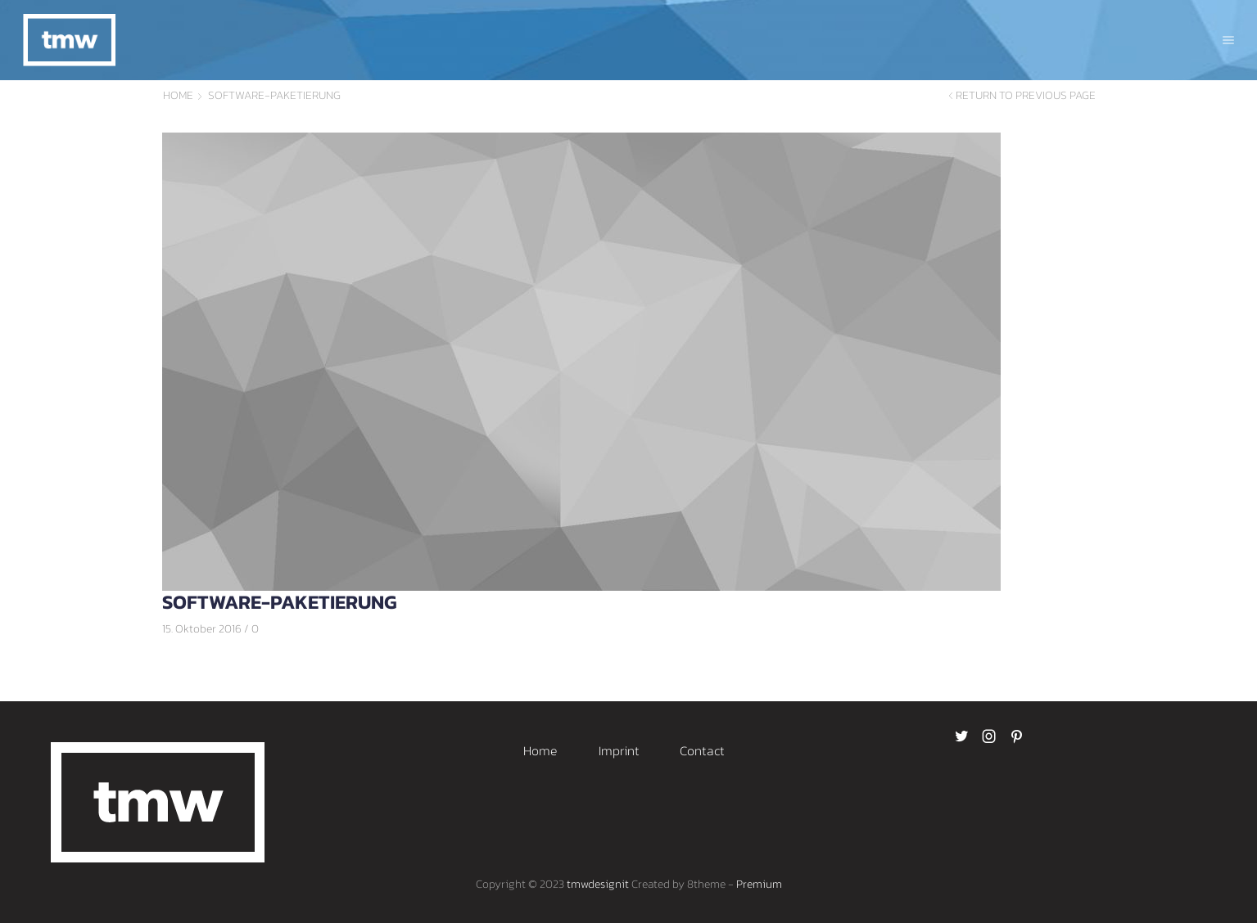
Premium (759, 884)
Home (178, 95)
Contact (702, 750)
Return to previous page (1026, 95)
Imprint (619, 750)
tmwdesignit (598, 884)
